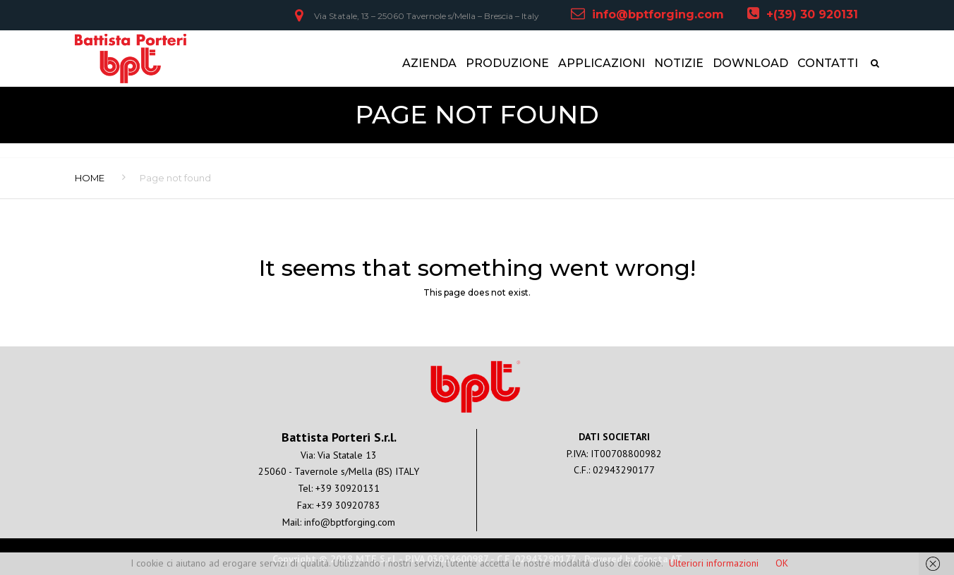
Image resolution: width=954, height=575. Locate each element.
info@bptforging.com (658, 14)
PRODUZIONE (507, 63)
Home (89, 177)
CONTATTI (827, 63)
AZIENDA (429, 63)
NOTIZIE (679, 63)
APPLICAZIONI (601, 63)
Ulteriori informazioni (714, 563)
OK (781, 563)
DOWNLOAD (750, 63)
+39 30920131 (347, 488)
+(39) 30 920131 (812, 14)
